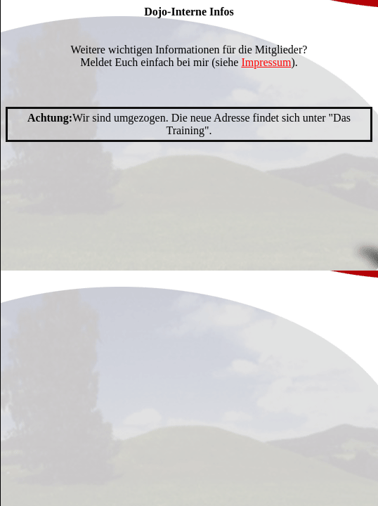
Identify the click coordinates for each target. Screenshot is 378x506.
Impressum (266, 62)
